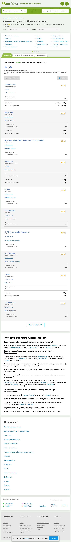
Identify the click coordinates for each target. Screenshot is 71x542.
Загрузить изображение (26, 528)
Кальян (39, 36)
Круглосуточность (42, 44)
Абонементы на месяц (12, 36)
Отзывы (23, 11)
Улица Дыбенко (10, 148)
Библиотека (8, 44)
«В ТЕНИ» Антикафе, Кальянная (17, 232)
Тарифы (39, 529)
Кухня (38, 47)
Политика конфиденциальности (8, 531)
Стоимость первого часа (12, 427)
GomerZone (9, 161)
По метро (11, 18)
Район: (34, 29)
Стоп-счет (7, 435)
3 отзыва (7, 166)
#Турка (7, 189)
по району (55, 11)
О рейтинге (6, 528)
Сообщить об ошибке (59, 525)
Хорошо (54, 538)
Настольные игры (10, 448)
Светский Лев (10, 302)
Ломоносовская (10, 93)
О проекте (5, 523)
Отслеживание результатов (41, 526)
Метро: (5, 29)
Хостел (6, 481)
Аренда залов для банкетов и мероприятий (18, 41)
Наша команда (7, 525)
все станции (43, 506)
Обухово (6, 506)
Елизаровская (10, 120)
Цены (17, 11)
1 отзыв (7, 89)
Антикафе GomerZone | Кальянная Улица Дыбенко (24, 140)
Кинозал (39, 38)
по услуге (46, 11)
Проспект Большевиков (13, 240)
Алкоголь (8, 38)
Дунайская (9, 283)
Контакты (56, 523)
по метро (64, 11)
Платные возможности (43, 523)
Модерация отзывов (59, 531)
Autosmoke (9, 112)
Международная (11, 197)
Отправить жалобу (59, 528)
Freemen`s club (10, 84)
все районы (65, 505)
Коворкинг (40, 41)
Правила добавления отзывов (25, 531)
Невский (53, 504)
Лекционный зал (10, 460)
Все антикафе (8, 11)
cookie (26, 538)
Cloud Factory (10, 211)
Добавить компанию (25, 525)
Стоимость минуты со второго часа (16, 431)
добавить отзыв (9, 117)
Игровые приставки (11, 47)
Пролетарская (8, 503)
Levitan (7, 275)
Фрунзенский (54, 506)
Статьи (21, 523)
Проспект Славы (11, 219)
